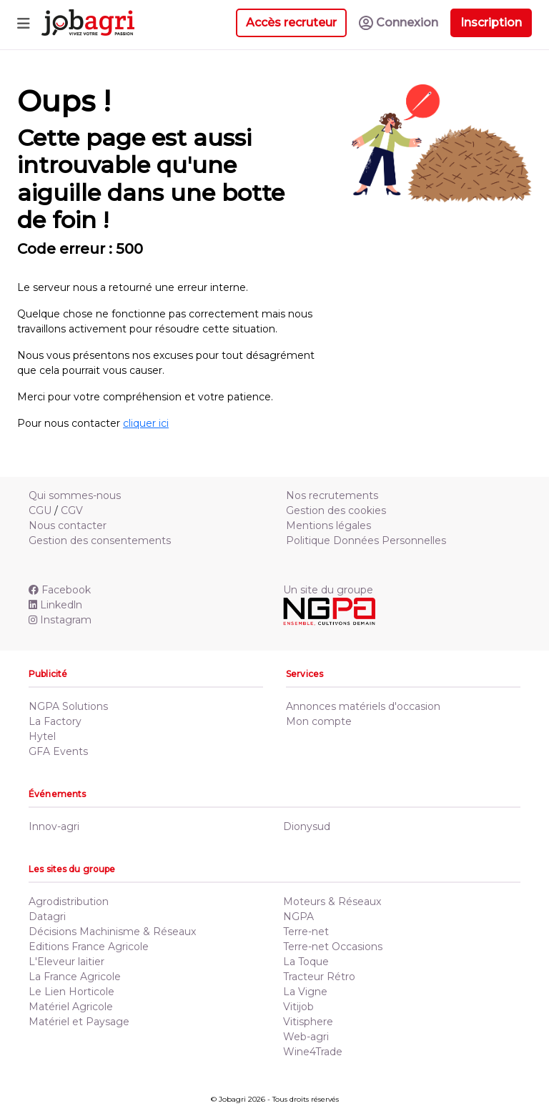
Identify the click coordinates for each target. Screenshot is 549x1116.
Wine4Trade (312, 1051)
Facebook (60, 589)
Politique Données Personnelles (366, 540)
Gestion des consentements (100, 540)
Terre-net (306, 931)
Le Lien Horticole (71, 991)
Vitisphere (308, 1021)
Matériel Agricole (71, 1006)
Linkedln (55, 604)
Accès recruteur (291, 22)
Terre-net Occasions (332, 946)
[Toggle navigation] (23, 23)
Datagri (47, 916)
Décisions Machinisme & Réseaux (112, 931)
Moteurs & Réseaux (332, 901)
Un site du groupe (328, 589)
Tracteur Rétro (319, 976)
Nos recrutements (332, 495)
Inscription (491, 22)
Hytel (42, 736)
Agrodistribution (69, 901)
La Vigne (305, 991)
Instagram (60, 619)
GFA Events (58, 751)
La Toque (306, 961)
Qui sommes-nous (75, 495)
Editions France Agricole (89, 946)
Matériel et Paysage (79, 1021)
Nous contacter (68, 525)
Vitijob (298, 1006)
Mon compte (319, 721)
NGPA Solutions (68, 706)
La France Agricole (75, 976)
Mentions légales (328, 525)
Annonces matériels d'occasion (363, 706)
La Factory (55, 721)
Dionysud (306, 826)
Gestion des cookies (336, 510)
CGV (72, 510)
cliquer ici (146, 423)
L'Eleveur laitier (66, 961)
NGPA (298, 916)
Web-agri (306, 1036)
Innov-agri (54, 826)
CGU (40, 510)
